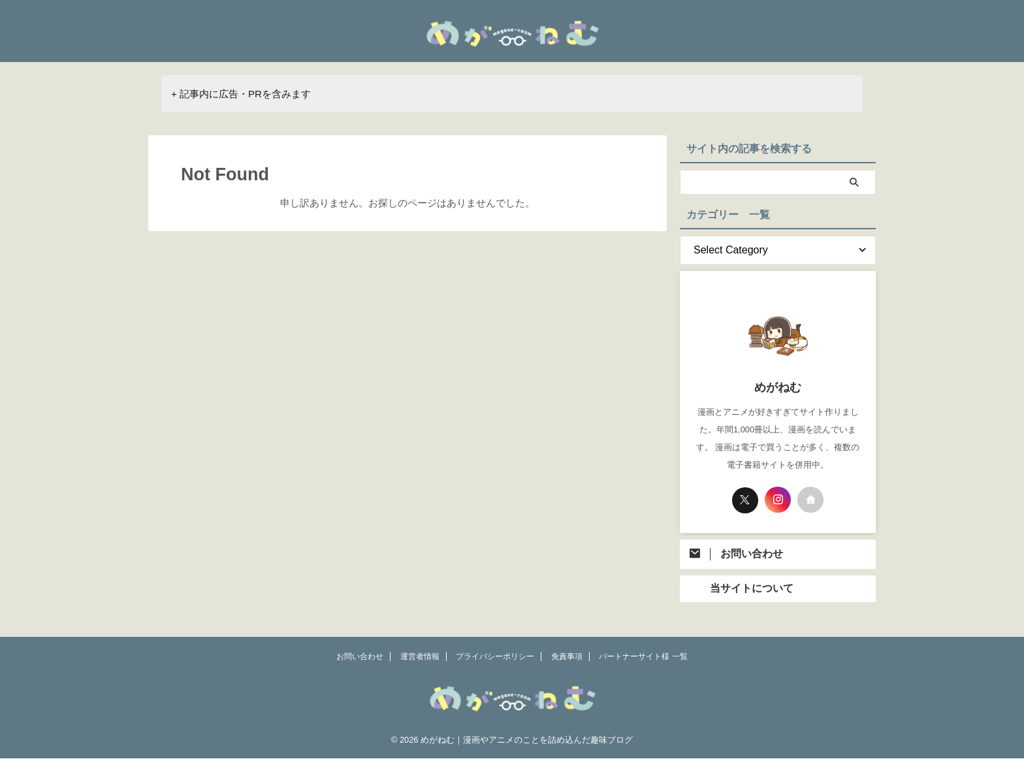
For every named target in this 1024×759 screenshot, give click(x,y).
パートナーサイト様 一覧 (643, 657)
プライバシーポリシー (495, 657)
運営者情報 (420, 657)
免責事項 (567, 657)
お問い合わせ (359, 657)
